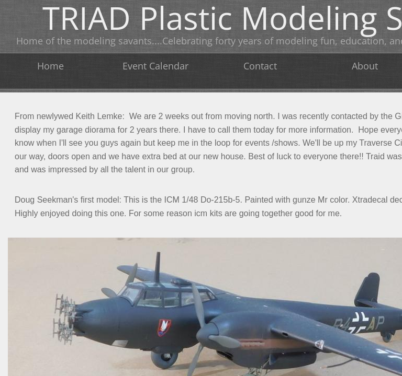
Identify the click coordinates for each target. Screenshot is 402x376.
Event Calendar (155, 66)
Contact (260, 66)
